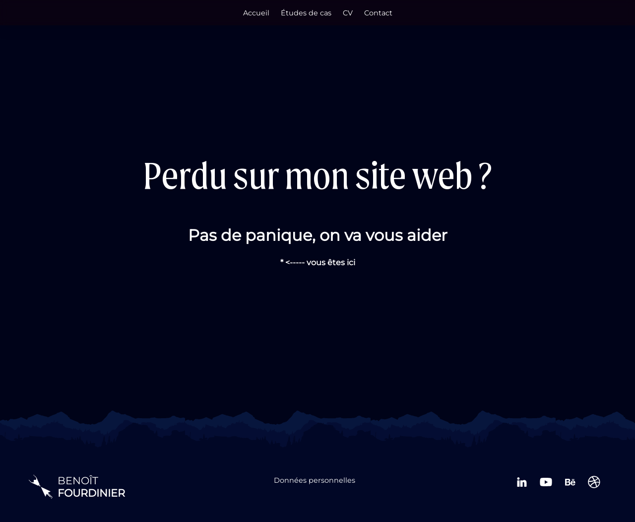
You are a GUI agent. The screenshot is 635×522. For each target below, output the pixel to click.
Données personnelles (314, 480)
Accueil (256, 12)
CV (348, 12)
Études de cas (306, 12)
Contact (378, 12)
